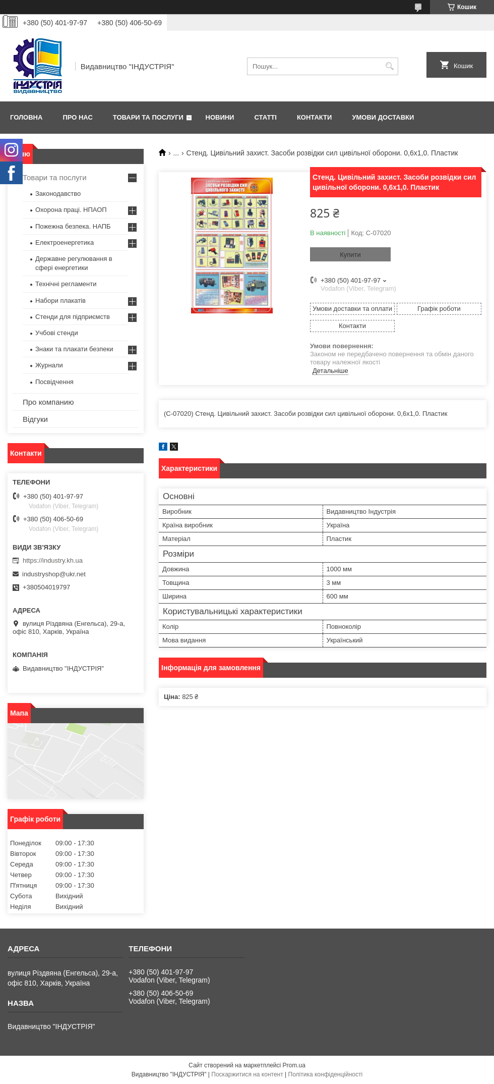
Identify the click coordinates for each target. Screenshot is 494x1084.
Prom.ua (294, 1065)
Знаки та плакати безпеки (74, 349)
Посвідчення (54, 382)
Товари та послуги (148, 117)
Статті (265, 117)
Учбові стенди (56, 333)
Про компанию (48, 402)
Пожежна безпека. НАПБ (73, 226)
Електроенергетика (64, 242)
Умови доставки (383, 117)
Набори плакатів (60, 300)
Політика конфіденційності (325, 1074)
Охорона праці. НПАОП (71, 209)
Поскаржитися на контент (247, 1074)
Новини (220, 117)
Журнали (49, 365)
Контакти (314, 117)
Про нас (77, 117)
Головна (26, 117)
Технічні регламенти (65, 284)
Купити (350, 254)
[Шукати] (389, 66)
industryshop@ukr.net (54, 574)
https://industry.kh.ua (53, 560)
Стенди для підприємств (72, 316)
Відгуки (35, 419)
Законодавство (58, 193)
